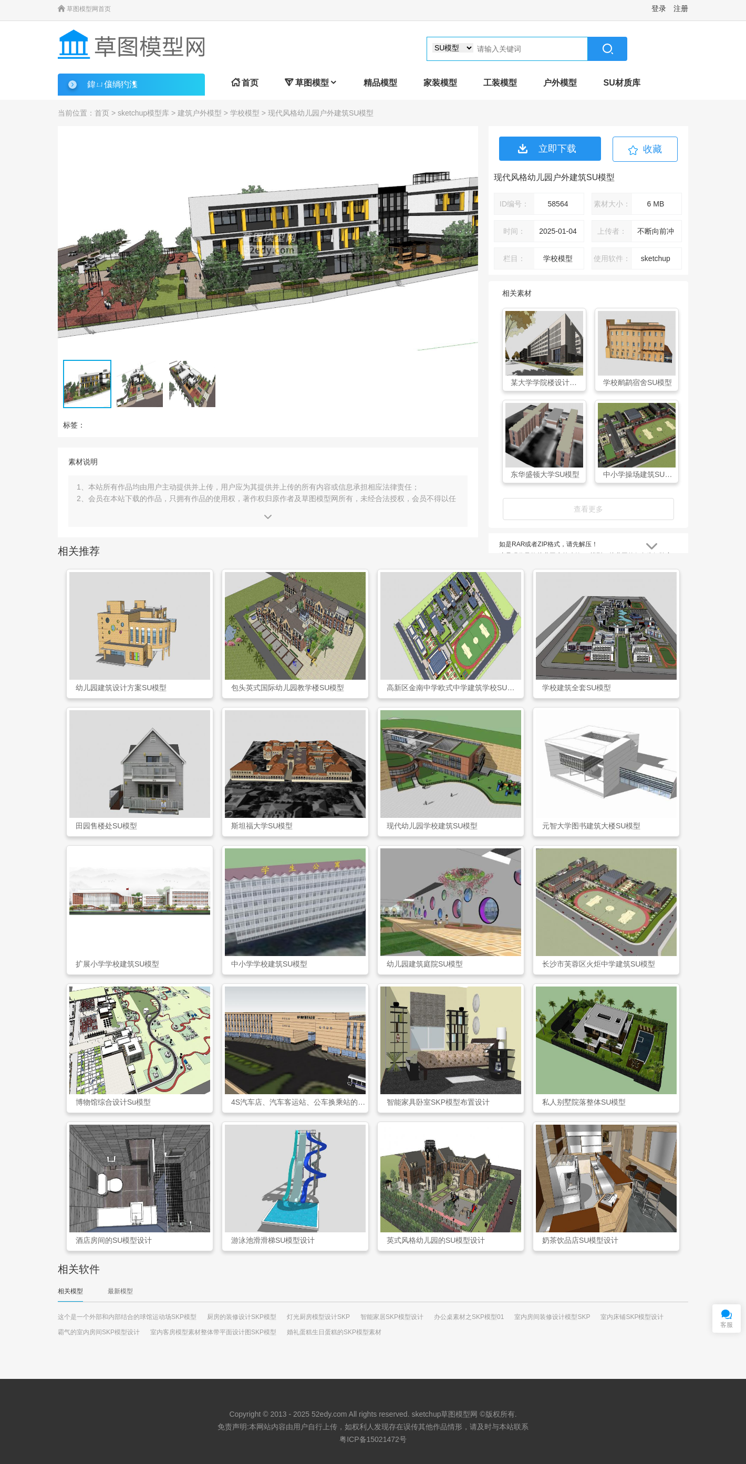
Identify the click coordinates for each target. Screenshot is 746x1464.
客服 (726, 1324)
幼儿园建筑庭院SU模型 (425, 964)
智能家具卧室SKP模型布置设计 (438, 1102)
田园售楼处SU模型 (106, 826)
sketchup (426, 1414)
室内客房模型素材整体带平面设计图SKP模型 (213, 1332)
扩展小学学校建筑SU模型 (117, 964)
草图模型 (311, 82)
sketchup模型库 (143, 113)
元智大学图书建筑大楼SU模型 (591, 826)
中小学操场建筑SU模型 (639, 474)
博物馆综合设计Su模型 (113, 1102)
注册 (681, 8)
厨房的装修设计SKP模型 (241, 1317)
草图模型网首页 (84, 9)
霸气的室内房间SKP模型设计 (99, 1332)
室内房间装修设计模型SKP (552, 1317)
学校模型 (245, 113)
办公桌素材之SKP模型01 (469, 1317)
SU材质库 (621, 82)
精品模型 (380, 82)
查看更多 (588, 509)
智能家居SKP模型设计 (391, 1317)
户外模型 (560, 82)
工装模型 (500, 82)
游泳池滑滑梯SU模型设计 (273, 1240)
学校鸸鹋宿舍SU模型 (637, 382)
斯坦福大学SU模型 (262, 826)
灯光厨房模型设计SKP (318, 1317)
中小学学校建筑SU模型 (269, 964)
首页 (244, 82)
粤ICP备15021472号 (373, 1439)
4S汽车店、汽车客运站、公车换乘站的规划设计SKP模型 (298, 1102)
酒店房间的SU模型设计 (114, 1240)
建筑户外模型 (200, 113)
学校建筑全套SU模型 (576, 687)
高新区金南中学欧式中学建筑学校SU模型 (454, 687)
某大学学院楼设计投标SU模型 (547, 382)
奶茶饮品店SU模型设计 (580, 1240)
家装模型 (440, 82)
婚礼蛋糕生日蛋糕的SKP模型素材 (334, 1332)
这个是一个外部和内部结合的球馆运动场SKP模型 (127, 1317)
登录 (658, 8)
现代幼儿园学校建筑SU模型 (432, 826)
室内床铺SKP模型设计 (632, 1317)
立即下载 (547, 148)
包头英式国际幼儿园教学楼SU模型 (287, 687)
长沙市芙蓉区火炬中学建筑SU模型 (598, 964)
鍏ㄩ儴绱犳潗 (112, 84)
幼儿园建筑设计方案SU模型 (121, 687)
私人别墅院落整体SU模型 (584, 1102)
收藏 (652, 149)
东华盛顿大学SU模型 (545, 474)
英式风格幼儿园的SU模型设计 (436, 1240)
